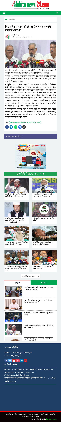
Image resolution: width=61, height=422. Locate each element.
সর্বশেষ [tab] (17, 283)
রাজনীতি (12, 20)
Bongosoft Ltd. (51, 419)
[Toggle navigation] (4, 12)
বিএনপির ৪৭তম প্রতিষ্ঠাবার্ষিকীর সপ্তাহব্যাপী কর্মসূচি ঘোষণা (25, 122)
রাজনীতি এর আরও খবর (30, 276)
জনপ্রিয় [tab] (43, 283)
